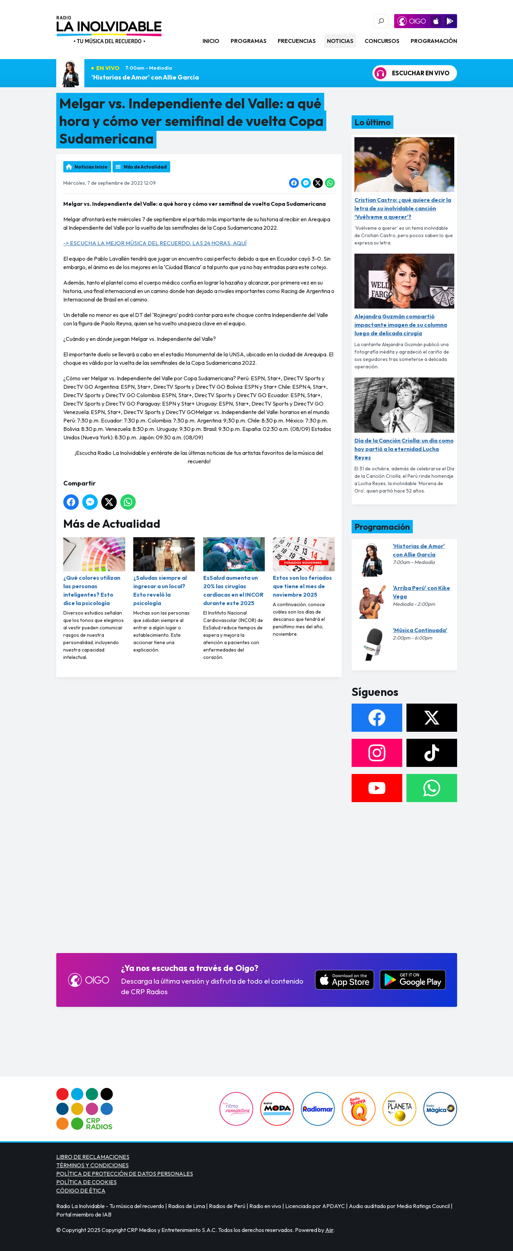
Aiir (329, 1229)
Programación (434, 40)
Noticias (340, 40)
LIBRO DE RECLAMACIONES (92, 1156)
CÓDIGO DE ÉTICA (80, 1190)
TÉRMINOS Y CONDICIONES (92, 1165)
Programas (249, 40)
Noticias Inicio (91, 167)
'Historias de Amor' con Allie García (145, 77)
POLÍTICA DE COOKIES (86, 1182)
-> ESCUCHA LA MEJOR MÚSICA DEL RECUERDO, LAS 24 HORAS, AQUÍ (154, 243)
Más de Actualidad (145, 167)
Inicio (211, 40)
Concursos (382, 40)
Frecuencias (297, 40)
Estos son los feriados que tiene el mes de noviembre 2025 (304, 567)
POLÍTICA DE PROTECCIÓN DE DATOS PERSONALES (124, 1173)
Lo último (372, 122)
